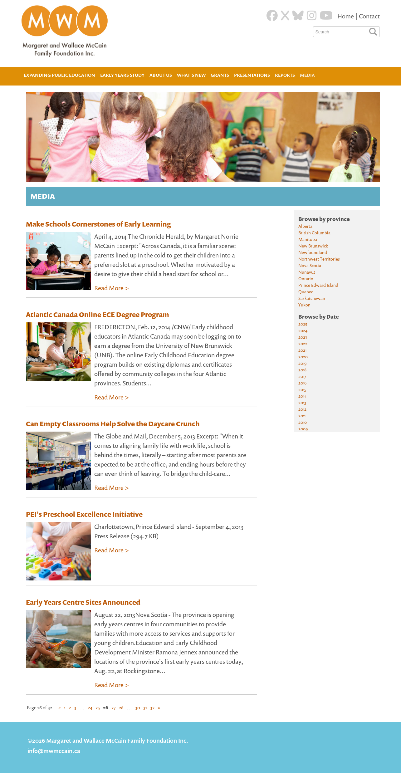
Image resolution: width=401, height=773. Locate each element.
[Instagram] (312, 15)
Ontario (305, 278)
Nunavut (306, 272)
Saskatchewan (311, 298)
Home (346, 16)
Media (307, 75)
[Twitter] (285, 15)
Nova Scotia (309, 265)
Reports (285, 75)
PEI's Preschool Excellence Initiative (84, 514)
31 (145, 707)
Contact (369, 16)
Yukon (304, 305)
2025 (302, 324)
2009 (303, 429)
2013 (302, 402)
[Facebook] (272, 15)
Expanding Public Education (59, 74)
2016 (302, 383)
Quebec (305, 292)
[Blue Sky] (298, 15)
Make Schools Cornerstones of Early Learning (98, 224)
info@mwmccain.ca (53, 751)
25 (97, 707)
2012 (302, 409)
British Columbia (314, 233)
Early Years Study (122, 75)
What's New (191, 75)
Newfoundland (312, 252)
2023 (302, 337)
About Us (160, 74)
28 (121, 707)
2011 (302, 415)
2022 (302, 343)
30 (137, 707)
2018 (302, 370)
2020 (303, 357)
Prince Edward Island (318, 285)
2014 (302, 396)
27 (113, 707)
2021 (302, 350)
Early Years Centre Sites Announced (83, 602)
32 (152, 707)
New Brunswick (313, 246)
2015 (302, 389)
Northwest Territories (319, 259)
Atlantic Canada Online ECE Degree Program (97, 314)
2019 (302, 363)
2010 (302, 422)
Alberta (305, 226)
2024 (302, 330)
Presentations (252, 75)
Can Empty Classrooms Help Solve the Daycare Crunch (113, 423)
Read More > (111, 288)
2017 (302, 376)
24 (90, 707)
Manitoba (307, 239)
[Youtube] (326, 15)
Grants (220, 75)
